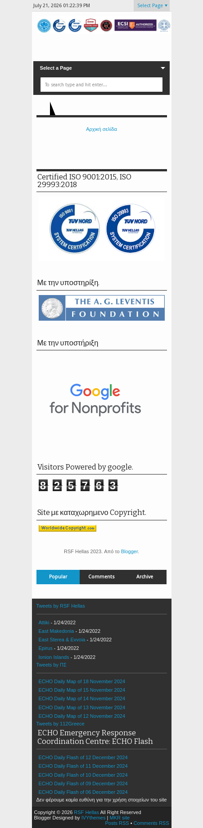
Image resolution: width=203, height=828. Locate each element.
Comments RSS (151, 823)
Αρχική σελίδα (101, 129)
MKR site (119, 817)
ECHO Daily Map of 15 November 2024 (82, 690)
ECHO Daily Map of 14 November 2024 (82, 698)
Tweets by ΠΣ (51, 664)
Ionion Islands (54, 657)
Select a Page (56, 68)
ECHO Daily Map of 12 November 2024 (82, 716)
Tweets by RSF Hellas (60, 606)
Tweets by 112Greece (60, 723)
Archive (144, 577)
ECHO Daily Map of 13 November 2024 (82, 707)
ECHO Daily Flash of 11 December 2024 (83, 766)
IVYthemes (93, 817)
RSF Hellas (86, 812)
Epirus (46, 648)
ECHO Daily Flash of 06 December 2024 (83, 792)
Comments (101, 577)
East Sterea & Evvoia (62, 639)
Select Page (150, 6)
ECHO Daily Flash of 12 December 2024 (83, 757)
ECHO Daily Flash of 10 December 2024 (83, 775)
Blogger (129, 551)
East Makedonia (56, 631)
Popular (58, 577)
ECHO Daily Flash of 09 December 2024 (83, 783)
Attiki (44, 622)
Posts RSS (117, 823)
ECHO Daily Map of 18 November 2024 (82, 681)
